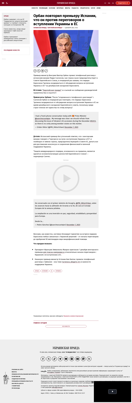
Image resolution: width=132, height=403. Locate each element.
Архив (98, 8)
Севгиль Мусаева (83, 386)
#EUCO (93, 121)
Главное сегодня (40, 323)
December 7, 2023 (71, 127)
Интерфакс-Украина (53, 372)
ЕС (51, 271)
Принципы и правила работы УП (22, 381)
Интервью (60, 8)
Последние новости (12, 50)
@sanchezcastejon (42, 118)
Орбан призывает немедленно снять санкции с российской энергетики (15, 38)
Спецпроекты (84, 8)
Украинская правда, (40, 28)
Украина (58, 271)
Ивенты (67, 8)
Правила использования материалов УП (25, 374)
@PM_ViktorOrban (83, 203)
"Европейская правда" (55, 28)
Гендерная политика (18, 379)
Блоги (93, 8)
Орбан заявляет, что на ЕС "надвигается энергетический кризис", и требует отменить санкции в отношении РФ (15, 22)
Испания (45, 271)
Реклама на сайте (17, 369)
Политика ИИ (16, 376)
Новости (35, 8)
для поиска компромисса (54, 252)
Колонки (52, 8)
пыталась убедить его (71, 262)
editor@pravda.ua (57, 387)
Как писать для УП (18, 383)
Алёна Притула (107, 386)
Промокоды (16, 388)
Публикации (43, 8)
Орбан (37, 271)
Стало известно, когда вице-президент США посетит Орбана (15, 31)
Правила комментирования (73, 316)
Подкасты (75, 8)
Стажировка (16, 386)
